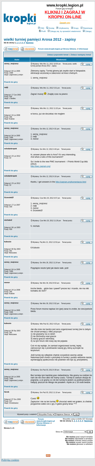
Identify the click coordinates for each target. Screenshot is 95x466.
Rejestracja (86, 28)
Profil (42, 31)
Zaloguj (87, 31)
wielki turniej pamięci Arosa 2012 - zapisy (40, 39)
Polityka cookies (10, 460)
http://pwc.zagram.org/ (41, 166)
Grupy (75, 28)
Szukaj (50, 28)
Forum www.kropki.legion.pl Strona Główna (57, 49)
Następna (29, 43)
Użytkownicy (62, 28)
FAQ (41, 28)
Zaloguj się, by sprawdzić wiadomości (64, 31)
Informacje (83, 49)
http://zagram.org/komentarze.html (71, 182)
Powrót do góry (11, 82)
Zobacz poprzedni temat (57, 55)
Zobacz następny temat (81, 55)
